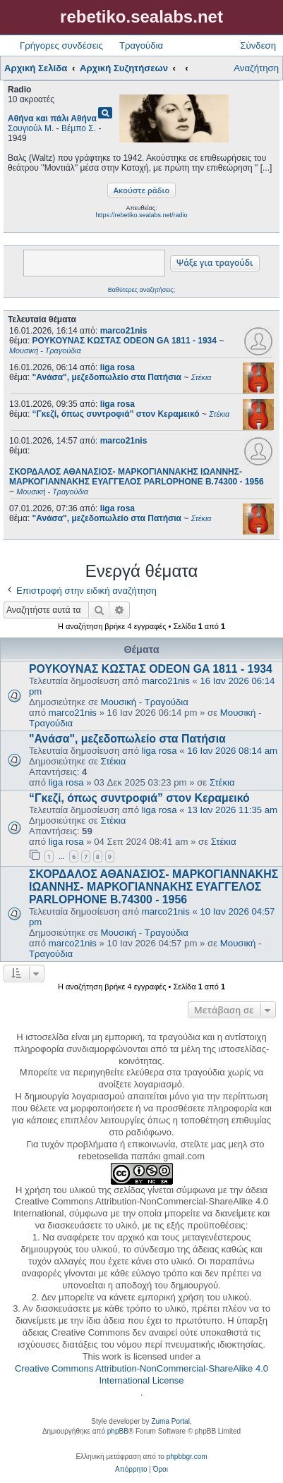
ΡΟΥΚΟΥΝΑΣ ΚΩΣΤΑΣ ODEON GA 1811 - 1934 (150, 669)
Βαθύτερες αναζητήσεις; (141, 289)
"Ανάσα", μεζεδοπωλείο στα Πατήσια (127, 739)
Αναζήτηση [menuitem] (256, 68)
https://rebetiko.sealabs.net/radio (141, 215)
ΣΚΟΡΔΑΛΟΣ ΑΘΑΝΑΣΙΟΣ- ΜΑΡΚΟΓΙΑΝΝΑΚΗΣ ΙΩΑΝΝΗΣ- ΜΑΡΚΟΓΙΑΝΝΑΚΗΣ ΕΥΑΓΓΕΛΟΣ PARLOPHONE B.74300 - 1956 (153, 886)
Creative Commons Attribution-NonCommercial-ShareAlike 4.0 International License (141, 1374)
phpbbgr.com (187, 1456)
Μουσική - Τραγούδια (144, 702)
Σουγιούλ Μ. (31, 128)
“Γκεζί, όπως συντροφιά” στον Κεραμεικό (139, 798)
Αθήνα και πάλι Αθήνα (52, 118)
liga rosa (117, 367)
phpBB (117, 1431)
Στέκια (113, 761)
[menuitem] (131, 1469)
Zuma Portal (170, 1421)
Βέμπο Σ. (78, 128)
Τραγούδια (141, 45)
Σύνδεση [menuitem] (258, 45)
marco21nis (123, 331)
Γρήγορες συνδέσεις (61, 45)
